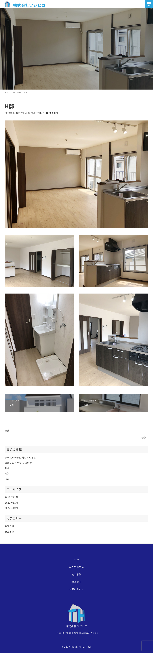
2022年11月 (11, 502)
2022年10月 (11, 507)
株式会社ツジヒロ (29, 5)
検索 (7, 430)
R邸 (7, 473)
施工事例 (53, 113)
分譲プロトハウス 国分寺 (18, 462)
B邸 (7, 478)
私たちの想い (76, 567)
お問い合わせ (76, 589)
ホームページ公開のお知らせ (20, 457)
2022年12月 (11, 497)
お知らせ (9, 526)
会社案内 (76, 581)
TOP (76, 559)
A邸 (7, 468)
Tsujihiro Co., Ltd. (81, 646)
